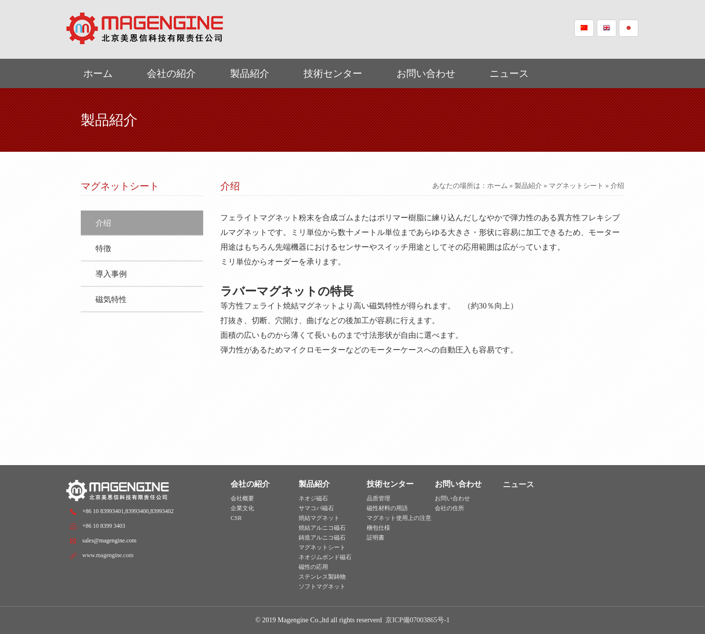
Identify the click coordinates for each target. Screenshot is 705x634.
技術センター (333, 73)
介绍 (103, 223)
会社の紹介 (171, 73)
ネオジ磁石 (313, 498)
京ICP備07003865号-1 (417, 620)
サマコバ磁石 (316, 508)
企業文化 (242, 508)
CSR (236, 518)
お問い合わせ (426, 73)
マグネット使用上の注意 (399, 518)
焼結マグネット (319, 518)
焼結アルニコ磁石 (322, 527)
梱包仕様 (378, 527)
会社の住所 (449, 508)
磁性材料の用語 (387, 508)
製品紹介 (249, 73)
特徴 (103, 248)
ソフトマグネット (322, 586)
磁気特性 (111, 299)
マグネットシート (576, 185)
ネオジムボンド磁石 (325, 557)
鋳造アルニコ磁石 (322, 537)
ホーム (98, 73)
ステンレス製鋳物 (322, 576)
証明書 (375, 537)
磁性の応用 (313, 567)
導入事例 (111, 274)
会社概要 (242, 498)
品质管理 (378, 498)
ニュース (509, 73)
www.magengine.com (108, 555)
